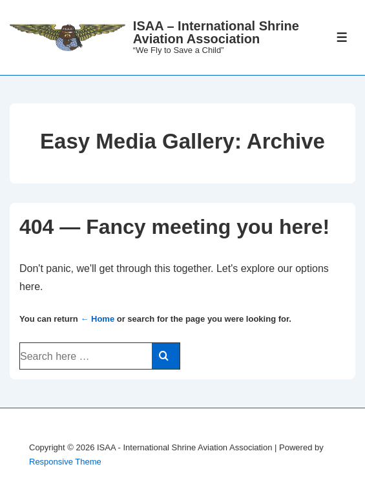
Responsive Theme (65, 461)
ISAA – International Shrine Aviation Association (216, 32)
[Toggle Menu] (342, 37)
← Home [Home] (97, 319)
